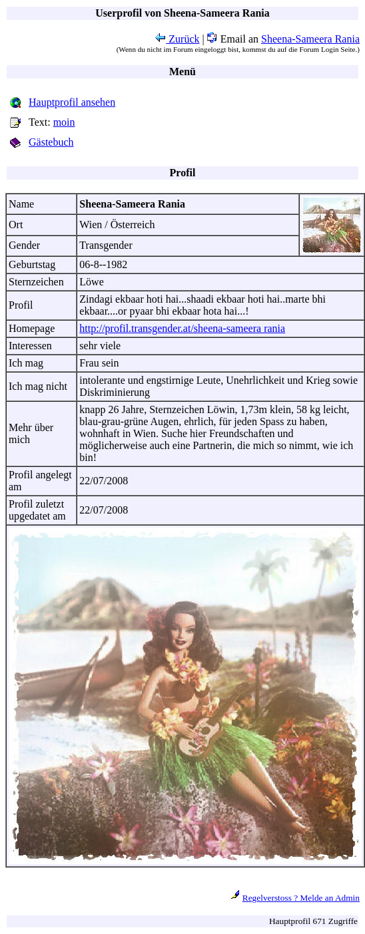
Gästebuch (51, 142)
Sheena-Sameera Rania (310, 39)
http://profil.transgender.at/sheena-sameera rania (182, 328)
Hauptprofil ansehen (72, 102)
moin (64, 122)
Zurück (177, 39)
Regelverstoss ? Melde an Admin (301, 898)
